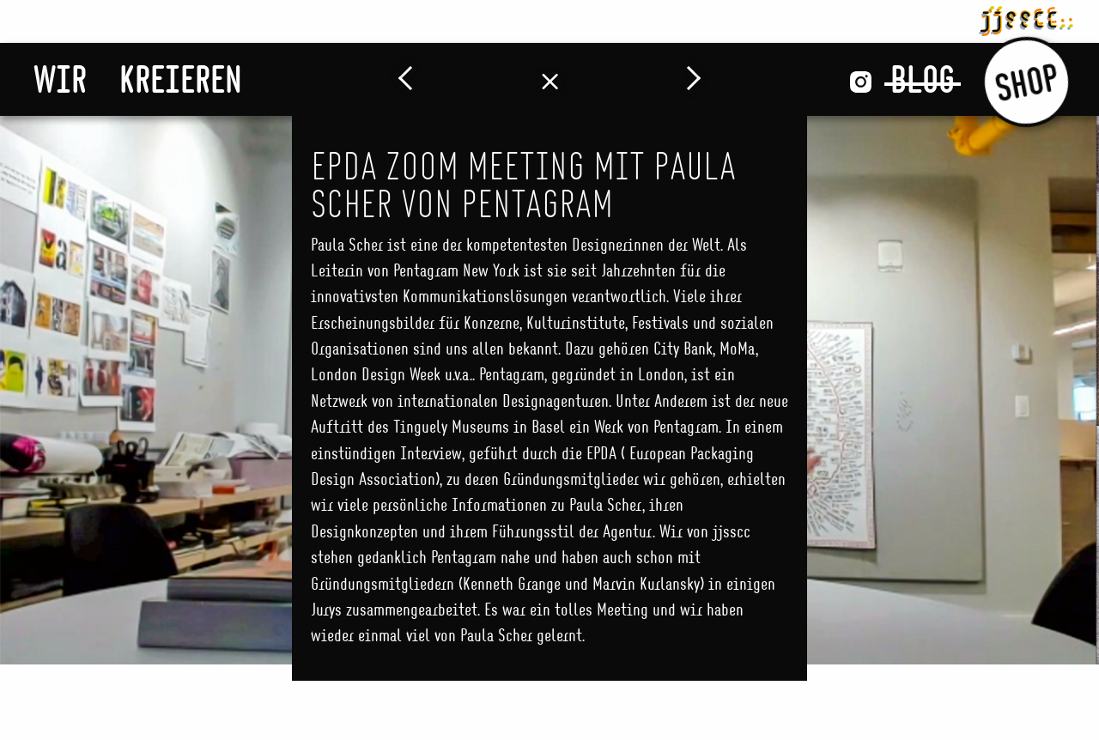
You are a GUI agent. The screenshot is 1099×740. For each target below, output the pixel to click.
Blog (922, 79)
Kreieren (180, 79)
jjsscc (1026, 18)
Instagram (860, 82)
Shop (1026, 81)
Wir (60, 79)
